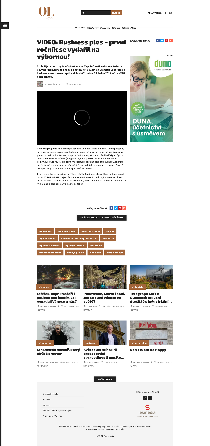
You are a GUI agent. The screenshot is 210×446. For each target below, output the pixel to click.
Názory (133, 366)
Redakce (47, 399)
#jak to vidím (139, 342)
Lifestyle (41, 310)
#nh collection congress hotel (79, 238)
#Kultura (116, 28)
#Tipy (133, 28)
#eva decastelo (90, 231)
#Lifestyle (105, 28)
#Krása (125, 28)
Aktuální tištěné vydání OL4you (57, 410)
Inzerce (46, 405)
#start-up (96, 245)
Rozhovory (42, 366)
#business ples (67, 231)
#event (110, 231)
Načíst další (105, 379)
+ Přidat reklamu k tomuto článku (101, 217)
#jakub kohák (47, 238)
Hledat (116, 13)
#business (45, 231)
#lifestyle (137, 286)
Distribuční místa (50, 394)
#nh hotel (108, 238)
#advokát (91, 342)
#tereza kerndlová (50, 252)
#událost (95, 252)
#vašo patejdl (115, 252)
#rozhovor (45, 342)
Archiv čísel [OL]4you (52, 416)
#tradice (44, 286)
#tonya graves (75, 252)
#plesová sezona (49, 245)
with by (105, 436)
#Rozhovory (93, 28)
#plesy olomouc (74, 245)
